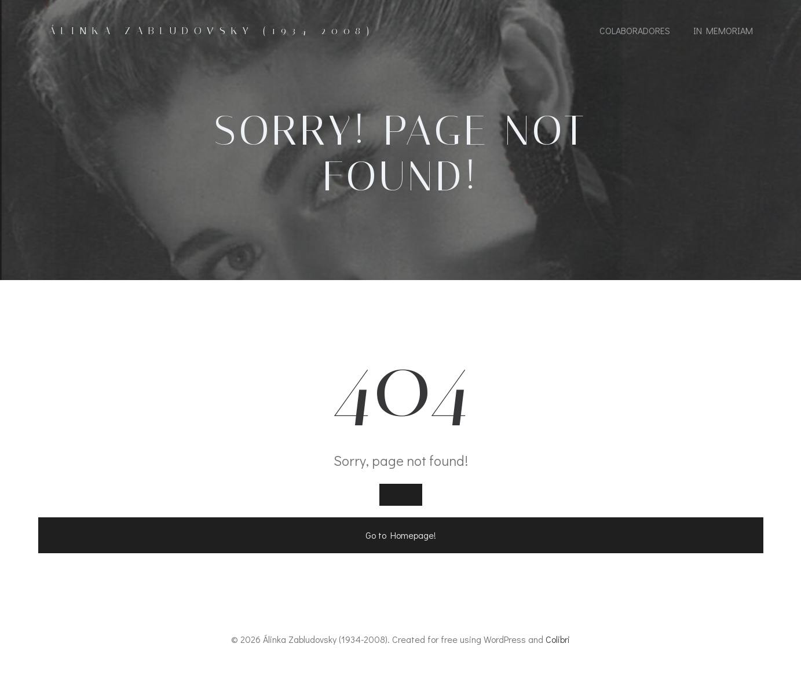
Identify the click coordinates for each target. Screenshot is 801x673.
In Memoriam (723, 30)
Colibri (558, 639)
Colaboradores (634, 30)
